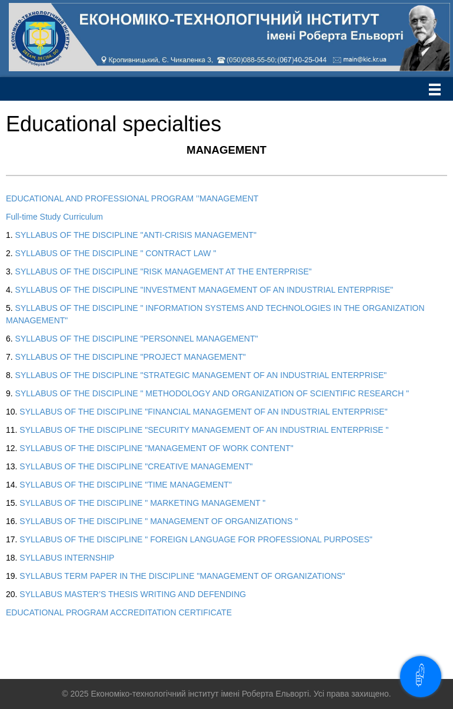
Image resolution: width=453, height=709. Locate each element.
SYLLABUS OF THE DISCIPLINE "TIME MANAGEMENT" (125, 484)
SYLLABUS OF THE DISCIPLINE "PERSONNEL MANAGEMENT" (136, 338)
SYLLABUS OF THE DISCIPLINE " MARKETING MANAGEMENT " (142, 503)
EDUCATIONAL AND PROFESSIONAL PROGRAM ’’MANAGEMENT (132, 198)
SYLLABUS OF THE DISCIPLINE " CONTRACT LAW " (115, 253)
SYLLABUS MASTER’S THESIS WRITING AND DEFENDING (132, 594)
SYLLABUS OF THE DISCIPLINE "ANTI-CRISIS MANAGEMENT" (136, 235)
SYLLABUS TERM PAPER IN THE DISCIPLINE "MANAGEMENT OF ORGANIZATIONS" (182, 576)
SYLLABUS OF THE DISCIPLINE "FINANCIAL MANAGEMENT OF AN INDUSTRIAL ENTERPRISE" (203, 411)
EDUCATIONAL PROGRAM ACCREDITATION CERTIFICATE (119, 612)
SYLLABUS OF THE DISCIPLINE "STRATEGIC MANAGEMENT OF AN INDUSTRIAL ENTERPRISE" (201, 375)
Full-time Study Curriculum (54, 216)
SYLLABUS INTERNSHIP (66, 557)
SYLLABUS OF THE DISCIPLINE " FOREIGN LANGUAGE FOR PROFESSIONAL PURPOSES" (195, 539)
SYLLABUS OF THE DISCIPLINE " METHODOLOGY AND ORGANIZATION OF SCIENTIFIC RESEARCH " (212, 393)
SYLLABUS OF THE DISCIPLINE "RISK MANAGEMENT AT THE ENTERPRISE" (163, 271)
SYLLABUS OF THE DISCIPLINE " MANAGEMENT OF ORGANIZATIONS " (158, 521)
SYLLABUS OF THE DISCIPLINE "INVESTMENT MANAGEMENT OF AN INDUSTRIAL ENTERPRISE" (204, 289)
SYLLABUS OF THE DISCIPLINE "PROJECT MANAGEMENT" (130, 357)
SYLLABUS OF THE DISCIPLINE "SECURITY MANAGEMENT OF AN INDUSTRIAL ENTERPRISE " (203, 430)
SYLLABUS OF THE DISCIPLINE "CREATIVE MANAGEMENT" (135, 466)
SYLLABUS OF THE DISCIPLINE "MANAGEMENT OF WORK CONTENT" (156, 448)
